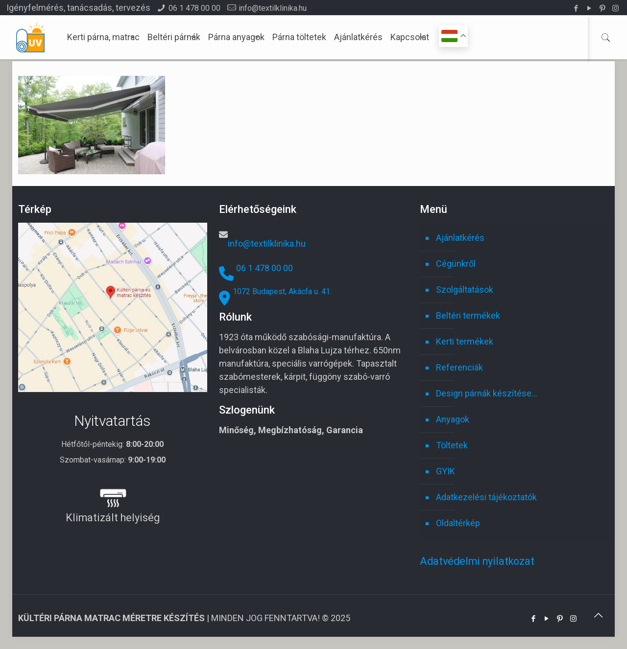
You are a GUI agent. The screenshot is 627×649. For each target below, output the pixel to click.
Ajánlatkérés (460, 237)
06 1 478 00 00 (194, 8)
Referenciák (459, 367)
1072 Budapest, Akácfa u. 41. (282, 291)
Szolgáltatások (464, 289)
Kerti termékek (464, 341)
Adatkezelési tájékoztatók (486, 497)
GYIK (445, 471)
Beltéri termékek (468, 315)
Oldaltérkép (458, 523)
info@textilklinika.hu (273, 8)
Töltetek (452, 445)
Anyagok (452, 419)
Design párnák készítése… (486, 393)
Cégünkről (456, 263)
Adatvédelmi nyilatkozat (477, 561)
